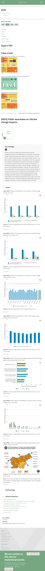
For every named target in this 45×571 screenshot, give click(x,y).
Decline (37, 554)
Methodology (5, 39)
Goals (2, 34)
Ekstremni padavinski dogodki (10, 510)
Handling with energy (11, 113)
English (5, 15)
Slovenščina (7, 13)
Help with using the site (6, 548)
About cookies (8, 569)
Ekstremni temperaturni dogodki (11, 508)
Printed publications (5, 549)
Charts (3, 32)
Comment (3, 36)
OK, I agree (30, 554)
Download (3, 49)
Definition (4, 29)
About (2, 546)
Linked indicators (6, 41)
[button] (22, 65)
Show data (5, 229)
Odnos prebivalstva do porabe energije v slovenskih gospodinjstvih (19, 501)
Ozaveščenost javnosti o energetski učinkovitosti (15, 503)
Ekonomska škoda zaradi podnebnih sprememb (14, 506)
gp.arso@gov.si (4, 541)
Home (2, 113)
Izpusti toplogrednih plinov (9, 499)
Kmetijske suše (7, 512)
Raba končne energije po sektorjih (11, 505)
